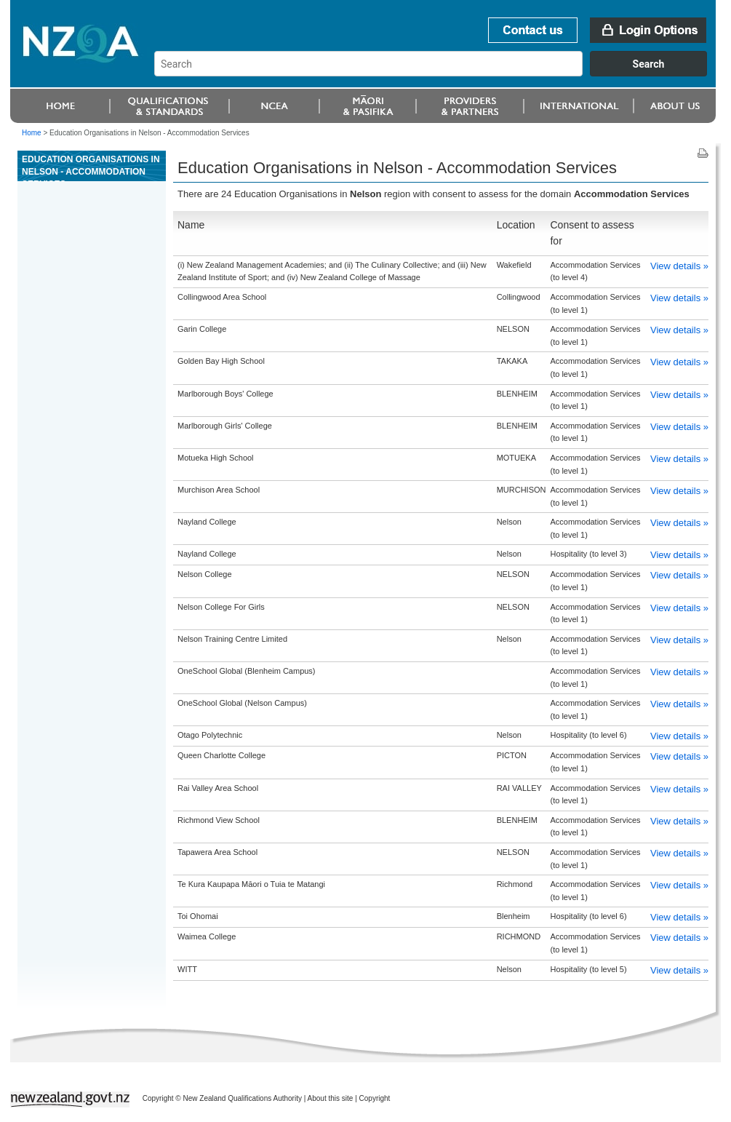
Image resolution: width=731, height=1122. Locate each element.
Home (31, 133)
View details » (679, 265)
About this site (330, 1098)
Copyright (375, 1098)
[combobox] (437, 72)
